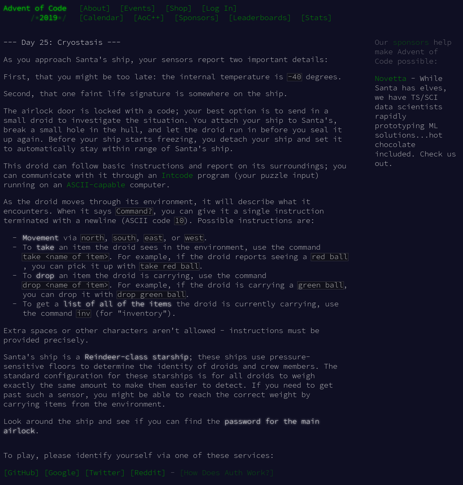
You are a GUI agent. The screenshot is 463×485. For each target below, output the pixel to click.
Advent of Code (34, 8)
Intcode (177, 175)
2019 (48, 17)
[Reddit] (148, 472)
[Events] (137, 8)
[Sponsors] (196, 17)
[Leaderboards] (259, 17)
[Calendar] (101, 17)
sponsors (411, 42)
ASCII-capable (95, 184)
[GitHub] (21, 472)
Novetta (390, 78)
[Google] (62, 472)
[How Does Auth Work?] (226, 472)
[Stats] (316, 17)
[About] (94, 8)
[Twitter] (105, 472)
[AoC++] (149, 17)
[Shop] (178, 8)
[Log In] (219, 8)
